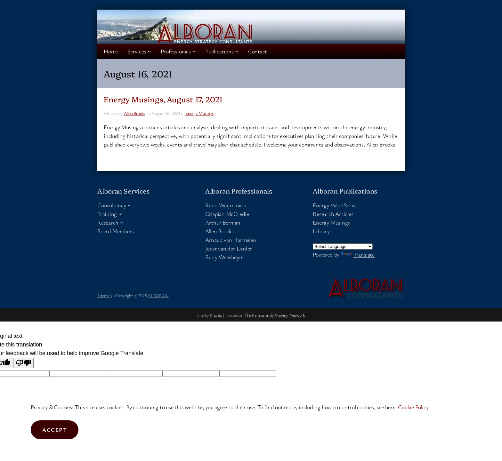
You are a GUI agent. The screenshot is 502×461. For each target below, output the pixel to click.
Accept (54, 429)
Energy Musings (199, 113)
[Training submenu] (120, 214)
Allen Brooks (134, 113)
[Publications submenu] (237, 51)
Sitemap (104, 295)
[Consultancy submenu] (129, 205)
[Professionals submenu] (194, 51)
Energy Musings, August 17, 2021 (163, 99)
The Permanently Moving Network (274, 315)
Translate (358, 254)
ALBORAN (158, 295)
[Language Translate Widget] (343, 246)
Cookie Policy (413, 407)
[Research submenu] (122, 222)
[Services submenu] (149, 51)
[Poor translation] (23, 363)
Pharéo (216, 315)
